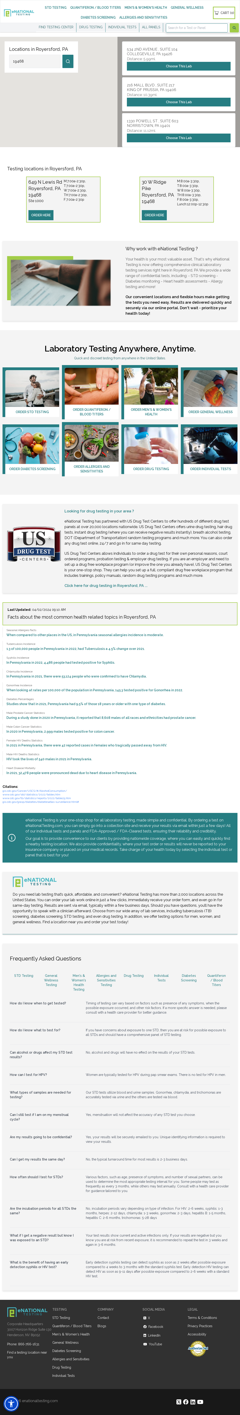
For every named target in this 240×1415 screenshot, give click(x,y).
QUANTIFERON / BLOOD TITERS (95, 7)
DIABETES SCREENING (98, 17)
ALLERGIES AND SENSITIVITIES (143, 17)
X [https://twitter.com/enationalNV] (146, 1318)
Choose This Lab (179, 66)
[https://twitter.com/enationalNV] (179, 1402)
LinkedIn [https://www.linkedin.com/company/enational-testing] (151, 1335)
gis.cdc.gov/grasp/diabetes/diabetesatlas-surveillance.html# (41, 801)
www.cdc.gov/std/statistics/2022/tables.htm (31, 794)
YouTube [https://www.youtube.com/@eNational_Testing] (152, 1344)
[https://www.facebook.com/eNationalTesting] (186, 1402)
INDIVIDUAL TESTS (122, 27)
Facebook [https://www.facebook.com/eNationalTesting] (152, 1327)
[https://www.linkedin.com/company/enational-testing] (193, 1402)
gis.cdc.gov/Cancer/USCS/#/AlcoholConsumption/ (35, 790)
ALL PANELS (151, 27)
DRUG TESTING (91, 27)
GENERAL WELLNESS (187, 7)
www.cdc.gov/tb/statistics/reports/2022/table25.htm (37, 798)
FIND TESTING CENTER (56, 27)
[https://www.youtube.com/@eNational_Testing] (200, 1402)
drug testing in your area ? (110, 511)
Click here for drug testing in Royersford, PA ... (106, 585)
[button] (11, 1403)
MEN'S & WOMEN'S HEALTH (146, 7)
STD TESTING (56, 7)
